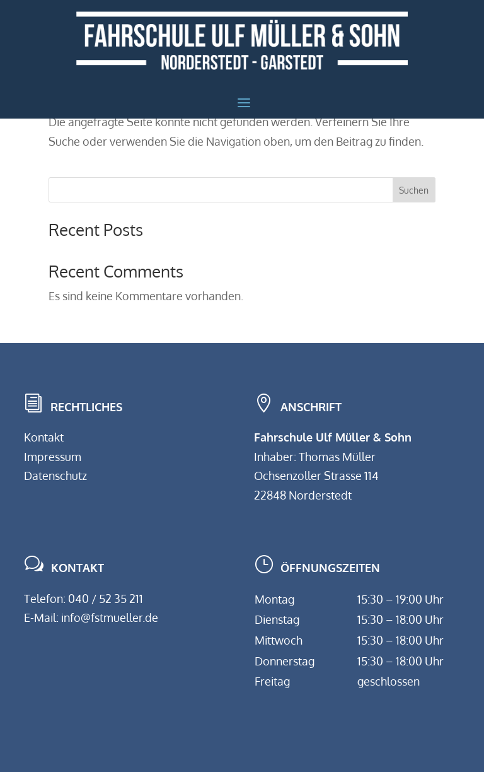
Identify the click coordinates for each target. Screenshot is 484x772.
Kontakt (44, 437)
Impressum (52, 457)
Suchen (414, 190)
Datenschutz (55, 475)
